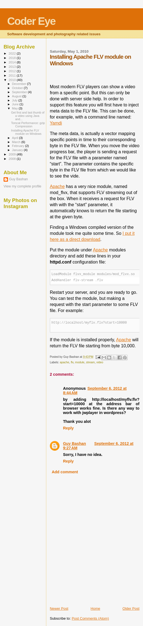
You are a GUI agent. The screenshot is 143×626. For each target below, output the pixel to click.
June (16, 104)
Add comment (65, 472)
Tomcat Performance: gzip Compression (28, 124)
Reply (68, 428)
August (17, 96)
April (15, 137)
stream (90, 362)
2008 (13, 158)
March (16, 142)
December (19, 83)
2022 (13, 53)
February (18, 145)
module (79, 362)
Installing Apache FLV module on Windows (26, 132)
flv (72, 362)
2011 (13, 75)
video (99, 362)
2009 (13, 154)
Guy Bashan (74, 443)
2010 (13, 80)
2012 (13, 71)
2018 (13, 58)
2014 (13, 62)
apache (64, 362)
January (18, 150)
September (20, 92)
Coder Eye (31, 21)
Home (95, 608)
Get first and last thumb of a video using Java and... (27, 116)
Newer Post (59, 608)
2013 (13, 66)
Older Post (131, 608)
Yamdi (56, 123)
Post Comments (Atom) (90, 618)
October (18, 88)
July (15, 100)
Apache (57, 186)
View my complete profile (22, 186)
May (15, 108)
